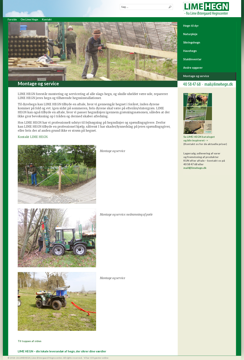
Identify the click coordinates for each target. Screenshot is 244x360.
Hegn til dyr (191, 25)
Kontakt (47, 19)
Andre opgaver (193, 67)
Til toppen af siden (29, 341)
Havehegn (190, 50)
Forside (12, 19)
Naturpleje (190, 34)
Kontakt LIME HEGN (32, 137)
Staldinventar (192, 59)
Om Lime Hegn (29, 19)
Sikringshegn (191, 42)
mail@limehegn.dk (194, 167)
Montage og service (196, 76)
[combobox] (146, 7)
